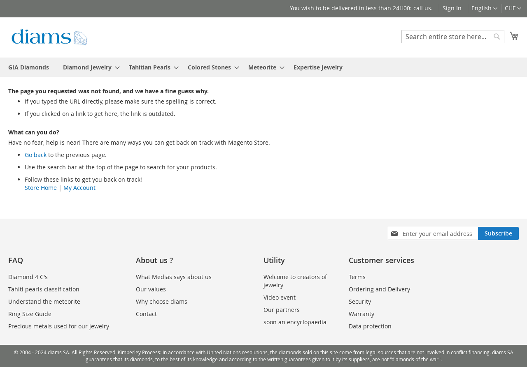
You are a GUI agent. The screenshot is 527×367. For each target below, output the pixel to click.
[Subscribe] (498, 233)
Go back (36, 155)
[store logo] (49, 37)
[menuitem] (28, 67)
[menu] (263, 67)
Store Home (41, 188)
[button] (513, 8)
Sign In (452, 8)
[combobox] (452, 36)
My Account (79, 188)
